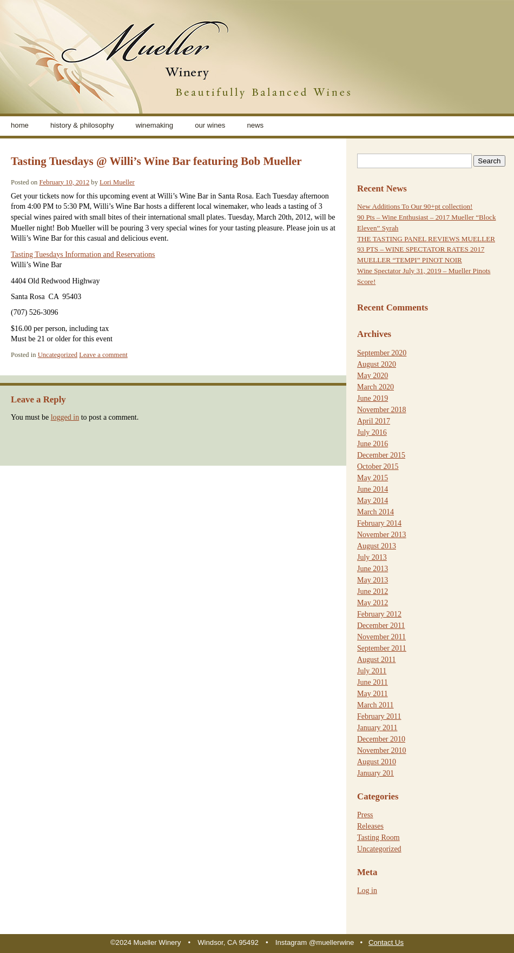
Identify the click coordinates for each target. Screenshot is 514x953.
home (20, 125)
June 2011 (372, 682)
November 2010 (381, 750)
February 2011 (379, 716)
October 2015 (378, 466)
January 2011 (377, 728)
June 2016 (372, 444)
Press (365, 815)
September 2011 (381, 648)
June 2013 (372, 569)
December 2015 (381, 455)
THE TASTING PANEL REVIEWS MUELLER (426, 239)
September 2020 (381, 353)
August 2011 (376, 660)
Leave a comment (103, 355)
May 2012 (372, 603)
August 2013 (376, 546)
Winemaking (154, 125)
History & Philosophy (82, 125)
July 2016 (372, 432)
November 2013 (381, 535)
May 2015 (372, 478)
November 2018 (381, 410)
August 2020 (376, 364)
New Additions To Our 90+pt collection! (414, 206)
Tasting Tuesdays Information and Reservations (83, 254)
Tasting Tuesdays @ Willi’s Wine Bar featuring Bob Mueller (156, 161)
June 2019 (372, 398)
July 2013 (372, 557)
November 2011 (381, 637)
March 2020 (375, 387)
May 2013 (372, 580)
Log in (367, 890)
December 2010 (381, 739)
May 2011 (372, 694)
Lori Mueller (117, 182)
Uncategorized (57, 355)
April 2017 (373, 421)
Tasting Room (378, 837)
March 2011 (375, 705)
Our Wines (210, 125)
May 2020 (372, 376)
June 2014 (372, 489)
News (255, 125)
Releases (370, 826)
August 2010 (376, 762)
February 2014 (379, 523)
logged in (65, 417)
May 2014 (372, 501)
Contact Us (386, 942)
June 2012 (372, 591)
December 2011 (381, 625)
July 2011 (371, 671)
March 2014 (375, 512)
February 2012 (379, 614)
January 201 (375, 773)
